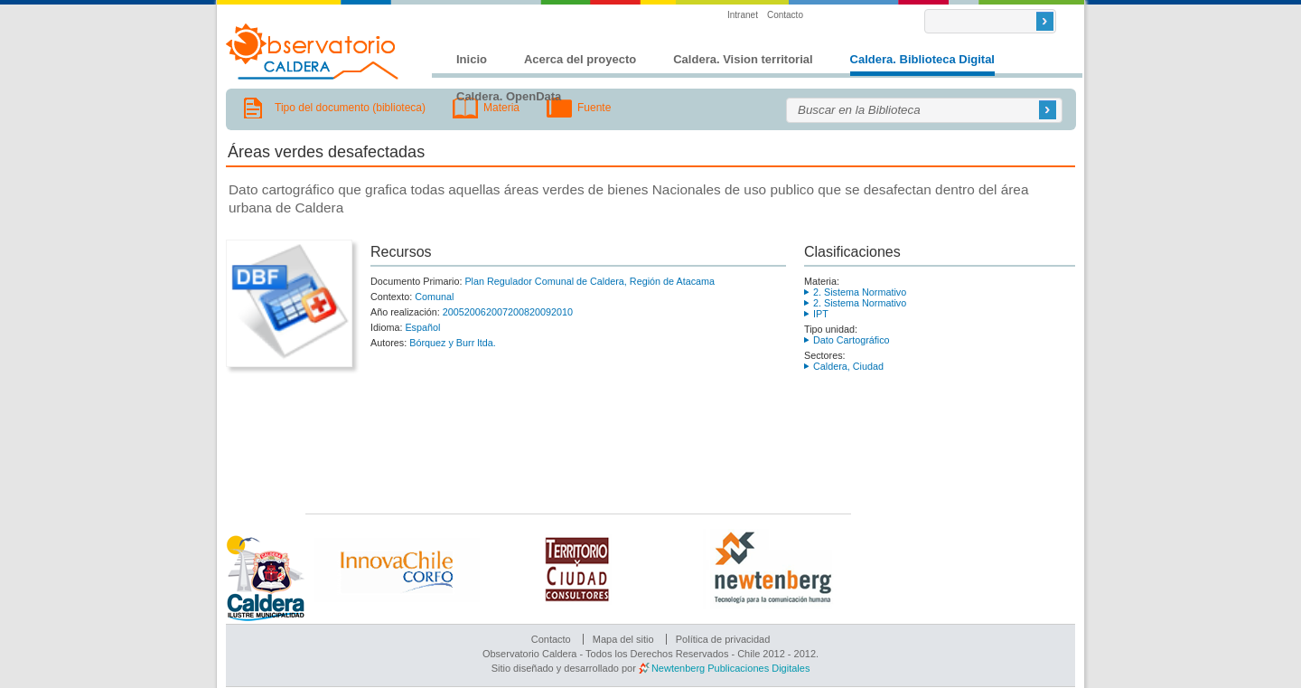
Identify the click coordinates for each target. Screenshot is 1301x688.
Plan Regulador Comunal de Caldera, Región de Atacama (589, 281)
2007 (497, 311)
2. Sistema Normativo (859, 292)
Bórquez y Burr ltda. (452, 342)
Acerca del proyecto (580, 59)
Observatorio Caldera (312, 52)
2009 (540, 311)
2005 (453, 311)
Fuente (594, 107)
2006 (475, 311)
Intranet (742, 15)
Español (422, 327)
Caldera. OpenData (508, 96)
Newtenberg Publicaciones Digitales (730, 668)
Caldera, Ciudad (848, 366)
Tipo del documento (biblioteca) (350, 107)
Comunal (434, 296)
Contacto (785, 15)
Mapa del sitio (623, 639)
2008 (518, 311)
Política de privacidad (723, 639)
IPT (820, 313)
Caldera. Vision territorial (742, 59)
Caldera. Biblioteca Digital (922, 59)
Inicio (471, 59)
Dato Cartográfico (851, 340)
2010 (562, 311)
